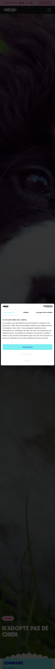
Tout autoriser (27, 347)
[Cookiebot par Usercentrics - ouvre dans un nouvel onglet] (43, 306)
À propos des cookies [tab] (44, 312)
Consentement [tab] (9, 312)
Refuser (27, 361)
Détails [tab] (26, 312)
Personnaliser (27, 354)
